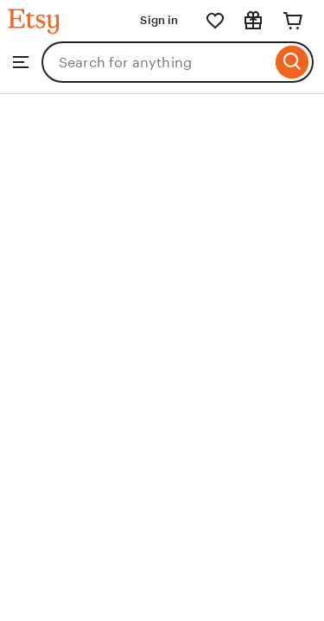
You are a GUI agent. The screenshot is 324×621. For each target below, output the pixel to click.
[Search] (292, 62)
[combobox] (156, 62)
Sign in (159, 20)
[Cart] (293, 20)
